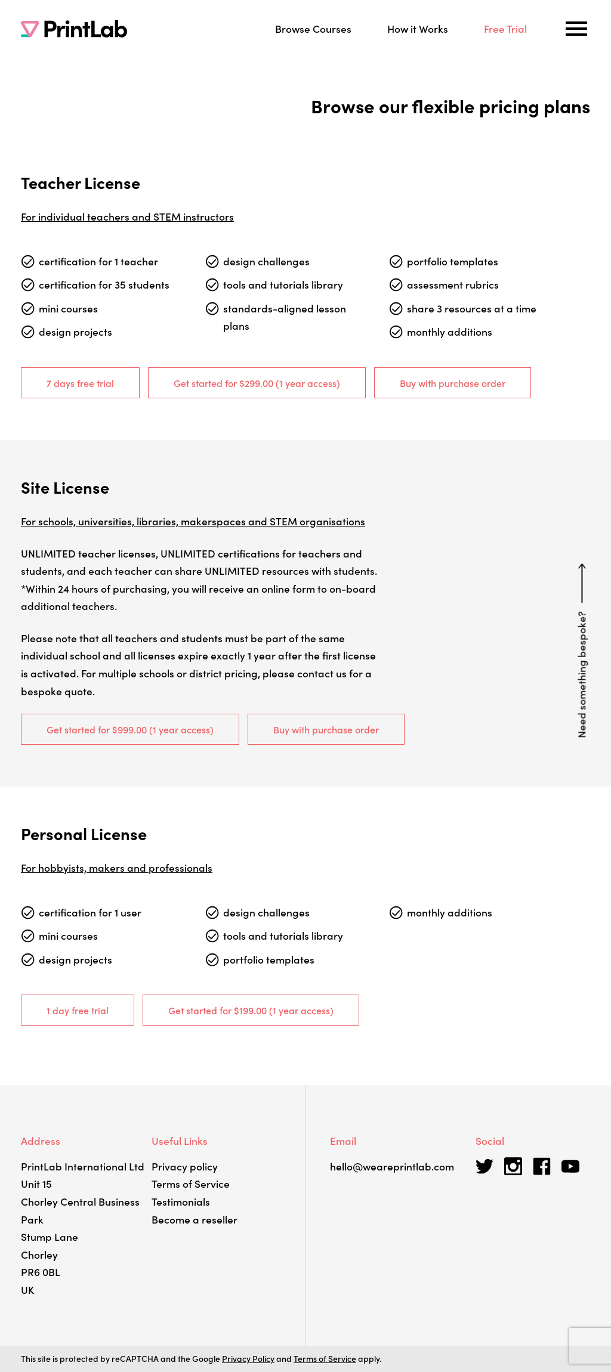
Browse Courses (313, 28)
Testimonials (181, 1201)
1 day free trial (78, 1010)
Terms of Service (191, 1183)
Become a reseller (194, 1219)
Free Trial (505, 28)
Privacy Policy (248, 1358)
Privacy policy (185, 1166)
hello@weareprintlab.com (392, 1166)
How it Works (417, 28)
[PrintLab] (74, 28)
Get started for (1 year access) (257, 382)
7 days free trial (80, 382)
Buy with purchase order (452, 382)
